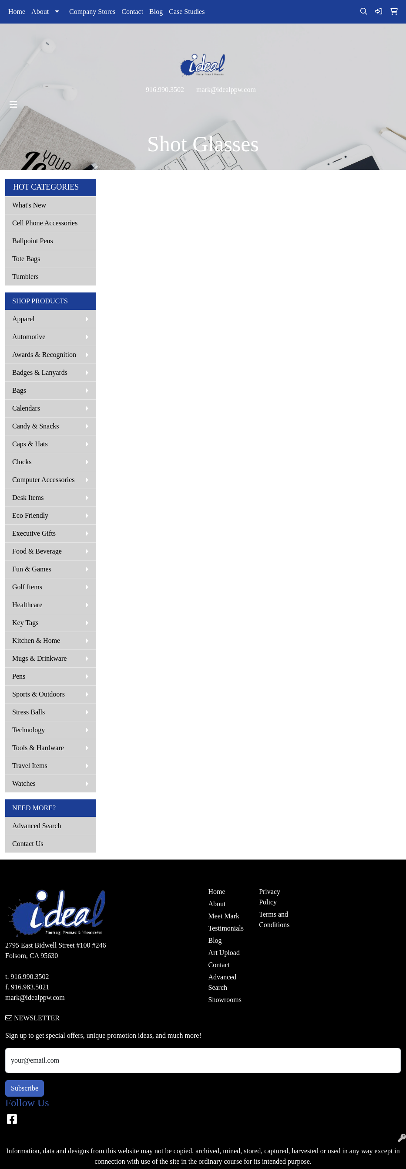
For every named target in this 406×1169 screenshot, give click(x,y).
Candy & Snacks (35, 426)
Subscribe (24, 1088)
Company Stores (92, 11)
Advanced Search (36, 825)
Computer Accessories (43, 479)
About (40, 11)
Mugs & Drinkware (39, 658)
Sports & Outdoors (38, 694)
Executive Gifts (34, 533)
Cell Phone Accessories (44, 223)
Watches (24, 783)
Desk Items (28, 497)
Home (16, 11)
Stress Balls (28, 712)
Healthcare (27, 604)
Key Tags (25, 622)
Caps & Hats (30, 444)
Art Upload (224, 952)
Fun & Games (31, 569)
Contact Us (28, 843)
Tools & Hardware (38, 747)
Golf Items (27, 587)
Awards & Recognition (44, 354)
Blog (156, 11)
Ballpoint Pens (32, 241)
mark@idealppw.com (226, 89)
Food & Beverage (37, 551)
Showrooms (225, 999)
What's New (29, 205)
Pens (18, 676)
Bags (19, 390)
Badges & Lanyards (39, 372)
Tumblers (25, 276)
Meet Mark (224, 916)
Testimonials (226, 928)
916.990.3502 (165, 89)
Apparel (23, 319)
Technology (28, 730)
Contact (132, 11)
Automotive (28, 336)
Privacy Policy (269, 897)
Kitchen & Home (36, 640)
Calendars (26, 408)
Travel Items (29, 765)
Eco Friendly (30, 515)
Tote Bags (26, 258)
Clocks (21, 462)
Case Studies (187, 11)
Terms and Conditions (274, 919)
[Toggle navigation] (13, 105)
